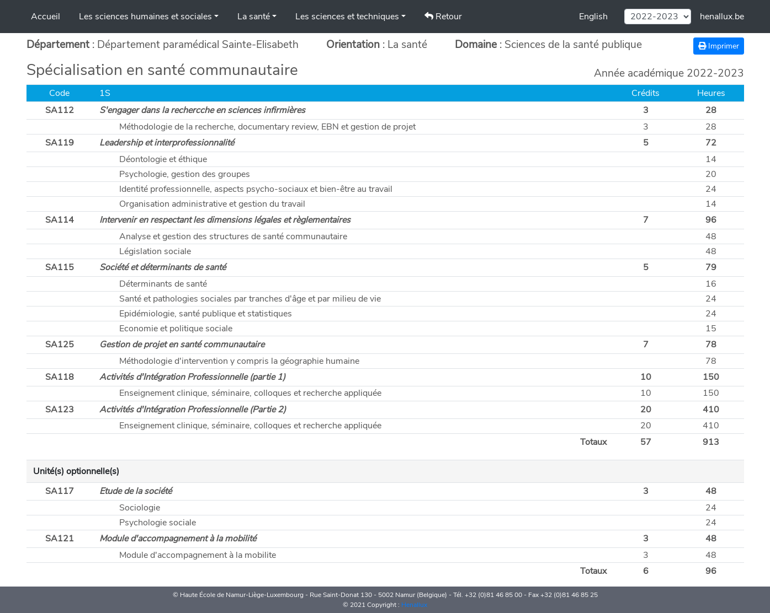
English (593, 16)
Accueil (45, 16)
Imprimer (718, 46)
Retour (443, 16)
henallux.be (722, 16)
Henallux (414, 604)
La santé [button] (253, 16)
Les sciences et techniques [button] (347, 16)
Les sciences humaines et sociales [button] (145, 16)
